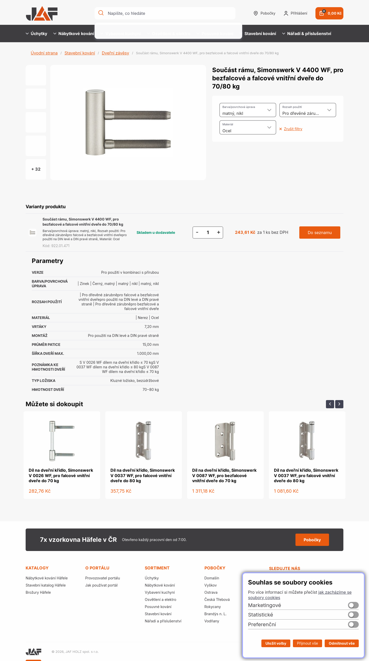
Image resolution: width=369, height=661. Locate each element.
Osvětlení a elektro (160, 599)
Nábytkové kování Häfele (47, 578)
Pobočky (264, 13)
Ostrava (211, 592)
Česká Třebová (217, 599)
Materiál (227, 124)
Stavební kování (257, 33)
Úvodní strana (44, 53)
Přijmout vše (307, 643)
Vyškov (210, 585)
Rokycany (212, 606)
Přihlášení (295, 13)
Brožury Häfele (38, 592)
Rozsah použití (292, 107)
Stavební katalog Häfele (46, 585)
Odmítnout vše (342, 643)
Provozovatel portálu (102, 578)
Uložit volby (275, 643)
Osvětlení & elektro (168, 33)
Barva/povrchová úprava (238, 107)
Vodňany (211, 621)
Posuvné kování (215, 33)
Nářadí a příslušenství (163, 621)
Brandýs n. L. (215, 614)
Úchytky (36, 33)
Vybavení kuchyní (120, 33)
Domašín (211, 578)
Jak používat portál (101, 585)
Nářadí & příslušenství (306, 33)
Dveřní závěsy (115, 53)
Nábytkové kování (73, 33)
